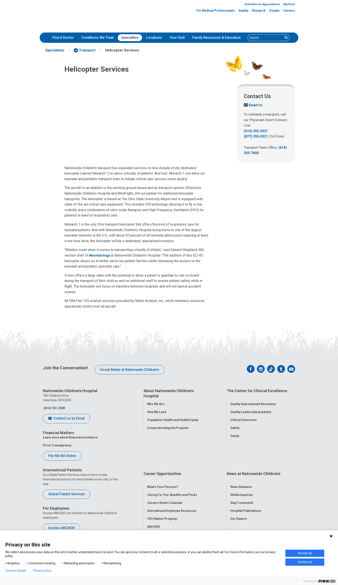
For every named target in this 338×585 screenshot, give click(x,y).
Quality (243, 10)
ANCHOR (153, 494)
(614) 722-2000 (54, 408)
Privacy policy (42, 570)
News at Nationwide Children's (253, 446)
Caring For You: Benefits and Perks (172, 462)
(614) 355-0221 (256, 131)
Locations (154, 38)
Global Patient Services (66, 494)
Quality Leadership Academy (250, 407)
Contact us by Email (66, 418)
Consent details (15, 570)
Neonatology (99, 255)
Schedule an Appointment (262, 4)
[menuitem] (63, 37)
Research (259, 10)
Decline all (305, 562)
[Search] (265, 37)
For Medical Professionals (215, 10)
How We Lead (156, 412)
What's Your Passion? (162, 454)
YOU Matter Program (162, 486)
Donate (274, 10)
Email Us (253, 105)
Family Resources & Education (216, 38)
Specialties (130, 38)
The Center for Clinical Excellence (257, 390)
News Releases (241, 454)
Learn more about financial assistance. (70, 437)
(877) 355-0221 (256, 136)
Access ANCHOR (61, 528)
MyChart (289, 4)
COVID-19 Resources (162, 502)
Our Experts (238, 486)
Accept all (304, 553)
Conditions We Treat (97, 38)
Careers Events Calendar (165, 470)
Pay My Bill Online (62, 456)
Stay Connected (241, 470)
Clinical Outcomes (243, 415)
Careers (289, 10)
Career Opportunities (162, 446)
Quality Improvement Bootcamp (253, 399)
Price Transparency (57, 445)
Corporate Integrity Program (168, 428)
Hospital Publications (245, 478)
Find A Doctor (63, 38)
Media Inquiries (241, 462)
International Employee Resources (171, 478)
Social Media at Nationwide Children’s (129, 370)
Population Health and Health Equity (172, 420)
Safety (234, 423)
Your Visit (177, 38)
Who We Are (155, 404)
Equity (234, 431)
